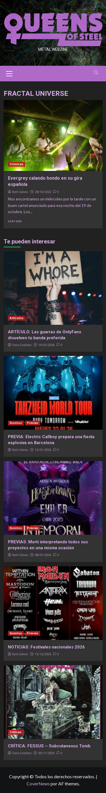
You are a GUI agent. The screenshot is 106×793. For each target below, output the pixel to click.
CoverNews (38, 783)
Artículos (16, 318)
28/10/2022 (43, 192)
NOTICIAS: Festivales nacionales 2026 (46, 647)
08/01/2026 (43, 555)
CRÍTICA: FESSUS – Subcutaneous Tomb (49, 746)
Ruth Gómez (20, 192)
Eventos (16, 423)
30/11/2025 (46, 753)
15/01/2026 (43, 450)
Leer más (15, 221)
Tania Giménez (22, 345)
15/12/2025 (43, 654)
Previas (32, 423)
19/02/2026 (46, 345)
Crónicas (16, 164)
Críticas (15, 732)
